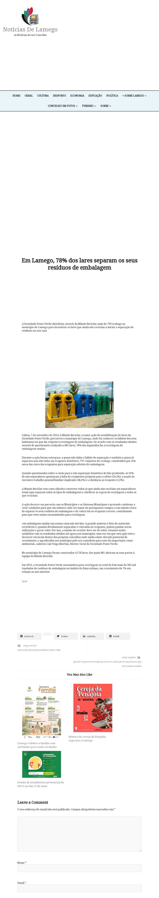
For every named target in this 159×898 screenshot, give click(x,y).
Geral (29, 96)
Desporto (59, 96)
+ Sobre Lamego (133, 96)
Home (16, 96)
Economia (77, 96)
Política (112, 96)
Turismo (87, 106)
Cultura (43, 96)
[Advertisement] (103, 63)
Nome (21, 772)
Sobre (104, 106)
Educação (95, 96)
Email (21, 792)
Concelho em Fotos (61, 106)
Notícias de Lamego (30, 29)
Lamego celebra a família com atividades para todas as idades (36, 691)
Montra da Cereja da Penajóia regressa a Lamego (77, 683)
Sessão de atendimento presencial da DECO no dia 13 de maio (119, 663)
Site (19, 812)
